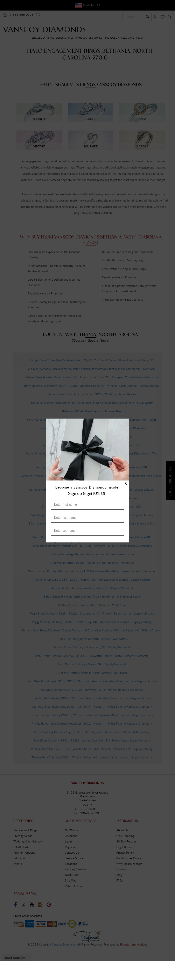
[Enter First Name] (87, 505)
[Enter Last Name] (87, 518)
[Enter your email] (87, 531)
